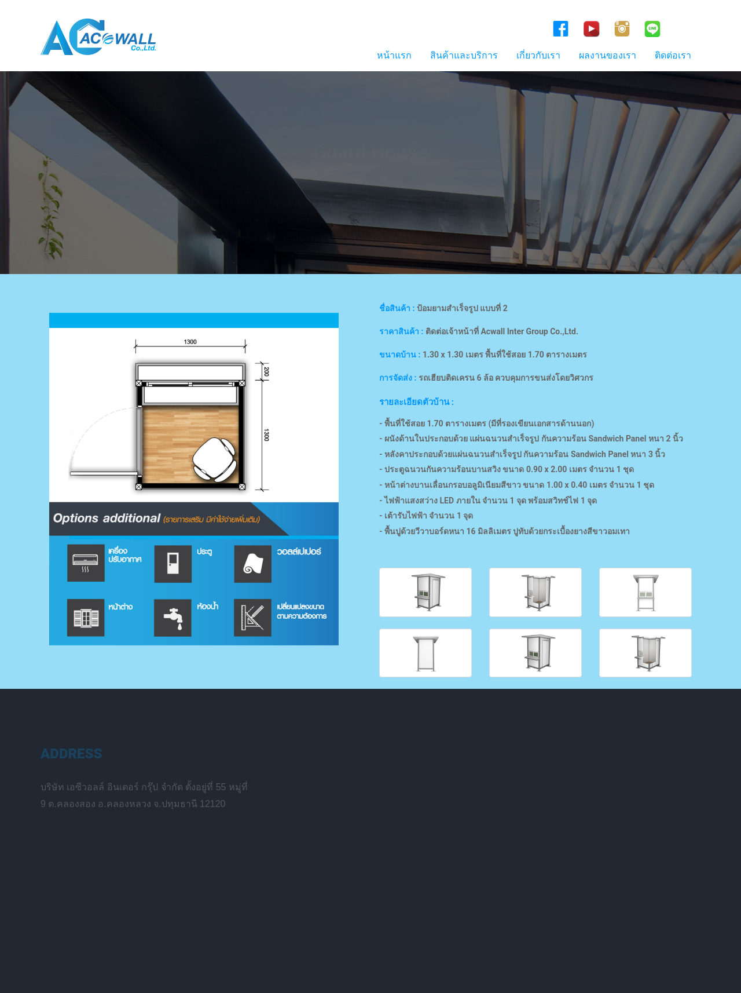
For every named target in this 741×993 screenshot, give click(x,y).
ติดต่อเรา (673, 55)
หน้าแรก (394, 55)
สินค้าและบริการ (464, 55)
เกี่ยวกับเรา (538, 55)
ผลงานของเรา (607, 55)
